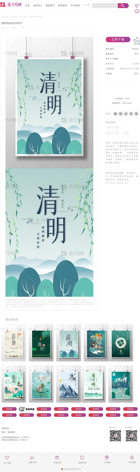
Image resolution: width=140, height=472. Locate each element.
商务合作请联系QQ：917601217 (14, 440)
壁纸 (3, 432)
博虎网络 (11, 432)
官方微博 (128, 427)
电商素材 (62, 5)
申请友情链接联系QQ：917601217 (15, 437)
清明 (127, 133)
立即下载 (118, 39)
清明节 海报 (113, 128)
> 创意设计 (13, 17)
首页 (27, 5)
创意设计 (37, 5)
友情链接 (5, 428)
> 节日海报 (22, 17)
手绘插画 (75, 5)
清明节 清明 (113, 133)
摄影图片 (50, 5)
